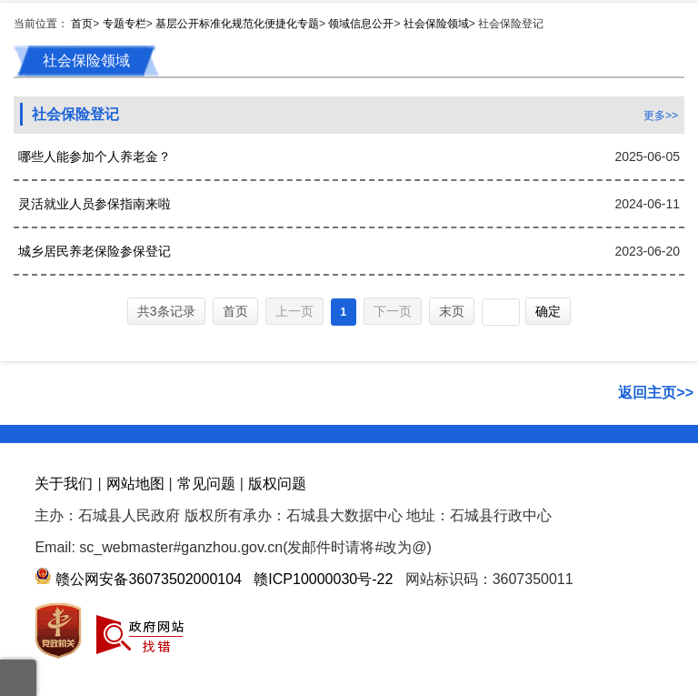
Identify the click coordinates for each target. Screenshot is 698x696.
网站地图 (135, 483)
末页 (451, 311)
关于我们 (64, 483)
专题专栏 (124, 23)
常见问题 (206, 483)
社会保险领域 (436, 23)
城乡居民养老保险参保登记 (94, 251)
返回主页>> (655, 392)
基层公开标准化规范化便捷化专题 (237, 23)
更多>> (660, 115)
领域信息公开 (361, 23)
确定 (548, 311)
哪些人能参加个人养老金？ (94, 156)
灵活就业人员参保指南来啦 (94, 204)
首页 (82, 23)
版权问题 (277, 483)
